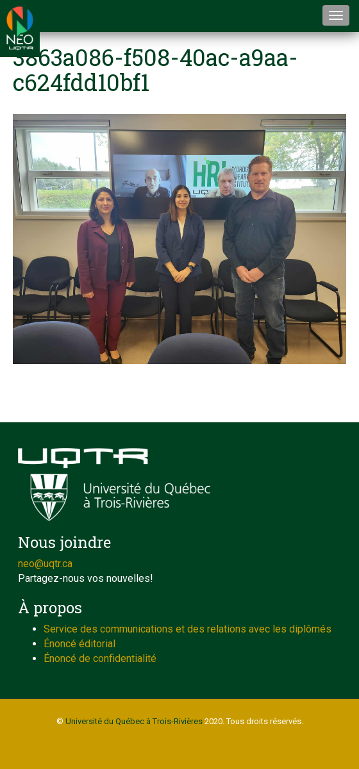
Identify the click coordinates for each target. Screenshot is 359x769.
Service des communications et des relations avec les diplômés (187, 629)
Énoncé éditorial (79, 644)
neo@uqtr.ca (45, 564)
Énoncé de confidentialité (100, 658)
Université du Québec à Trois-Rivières (134, 721)
